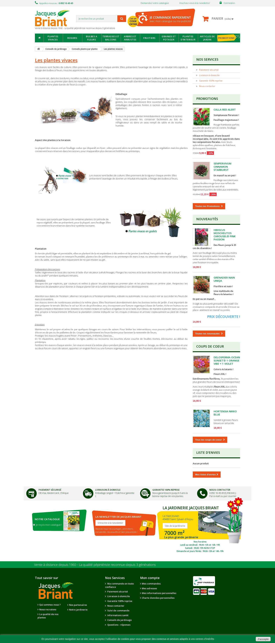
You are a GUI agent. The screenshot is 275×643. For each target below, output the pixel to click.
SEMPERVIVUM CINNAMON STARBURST (222, 167)
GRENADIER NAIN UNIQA (224, 279)
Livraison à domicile (209, 75)
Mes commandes (151, 583)
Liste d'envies (208, 452)
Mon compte (150, 578)
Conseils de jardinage (119, 620)
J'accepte (263, 639)
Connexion (229, 3)
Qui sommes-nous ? (50, 604)
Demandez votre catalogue (155, 3)
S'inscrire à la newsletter (110, 522)
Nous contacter (207, 86)
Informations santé (117, 615)
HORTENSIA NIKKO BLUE (225, 412)
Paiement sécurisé (209, 69)
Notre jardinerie (78, 609)
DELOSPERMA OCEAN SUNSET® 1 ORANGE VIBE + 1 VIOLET (227, 360)
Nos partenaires (78, 604)
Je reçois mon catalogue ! (47, 524)
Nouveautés (207, 219)
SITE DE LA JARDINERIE (200, 528)
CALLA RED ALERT (225, 109)
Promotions (207, 98)
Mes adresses (149, 588)
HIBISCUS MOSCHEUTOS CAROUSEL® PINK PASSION (225, 234)
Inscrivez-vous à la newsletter (194, 3)
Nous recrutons (47, 609)
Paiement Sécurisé (50, 489)
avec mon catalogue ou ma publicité (170, 19)
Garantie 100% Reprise (166, 489)
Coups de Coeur (210, 346)
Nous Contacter (219, 489)
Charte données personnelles (158, 597)
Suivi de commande (118, 610)
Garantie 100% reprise (210, 80)
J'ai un (134, 21)
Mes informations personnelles (159, 593)
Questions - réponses (118, 624)
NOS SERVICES (207, 59)
